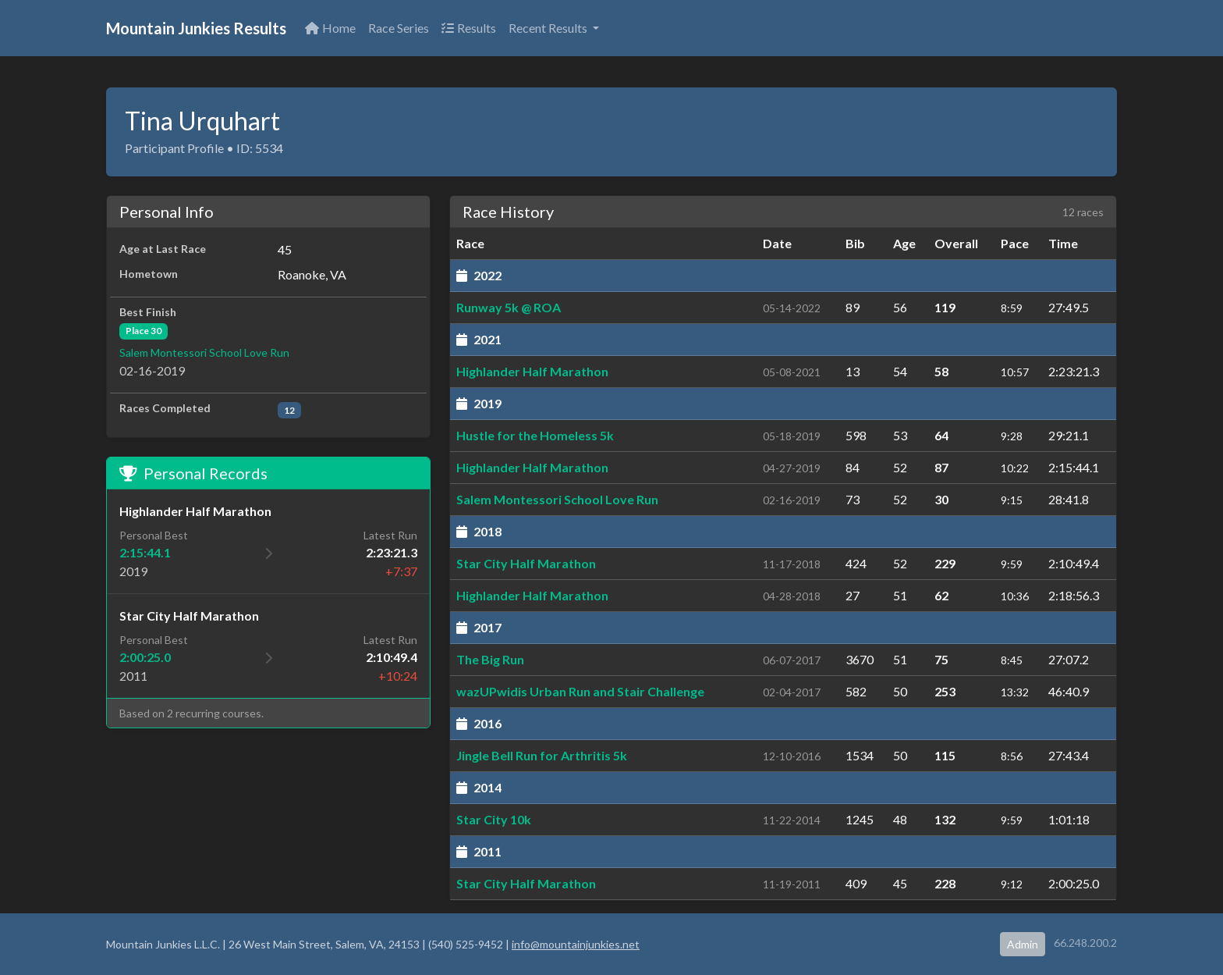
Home (330, 27)
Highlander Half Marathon (532, 371)
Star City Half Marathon (526, 563)
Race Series (398, 27)
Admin (1022, 944)
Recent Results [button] (549, 27)
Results (468, 27)
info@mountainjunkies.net (576, 944)
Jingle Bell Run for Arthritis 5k (541, 755)
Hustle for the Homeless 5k (535, 435)
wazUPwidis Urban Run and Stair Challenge (580, 691)
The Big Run (490, 659)
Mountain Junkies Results (196, 28)
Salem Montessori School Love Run (204, 352)
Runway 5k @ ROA (508, 307)
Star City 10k (493, 819)
